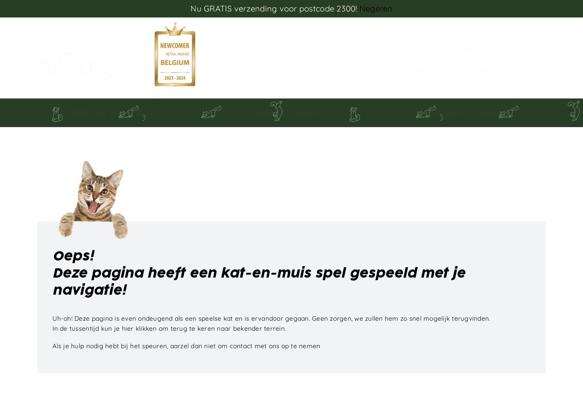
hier (128, 328)
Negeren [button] (376, 8)
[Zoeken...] (489, 49)
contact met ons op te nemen (275, 346)
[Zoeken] (449, 49)
